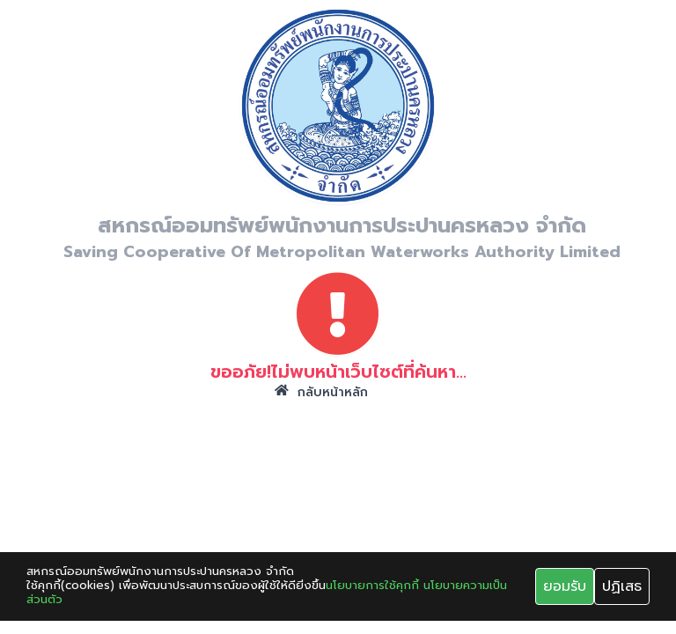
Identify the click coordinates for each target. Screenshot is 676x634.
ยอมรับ (564, 586)
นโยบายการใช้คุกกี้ (372, 585)
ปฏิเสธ (622, 586)
